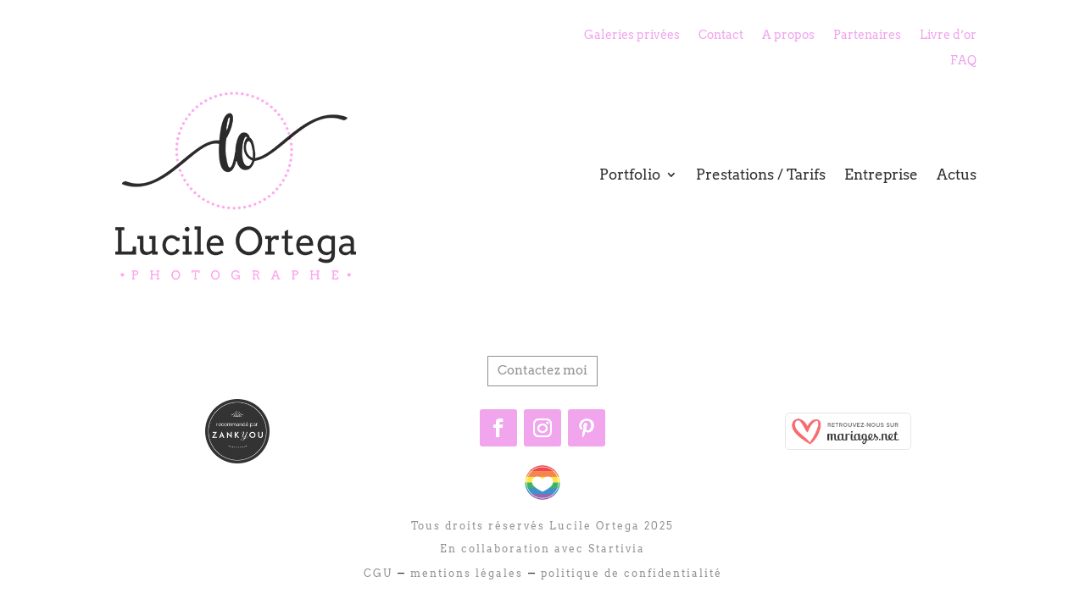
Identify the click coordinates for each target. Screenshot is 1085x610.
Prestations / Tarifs (761, 174)
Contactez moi (542, 370)
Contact (720, 35)
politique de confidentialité (629, 573)
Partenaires (867, 35)
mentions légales (464, 573)
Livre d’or (948, 35)
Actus (956, 174)
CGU (378, 573)
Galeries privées (632, 35)
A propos (788, 35)
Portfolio (629, 174)
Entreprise (881, 174)
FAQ (963, 60)
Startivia (616, 548)
